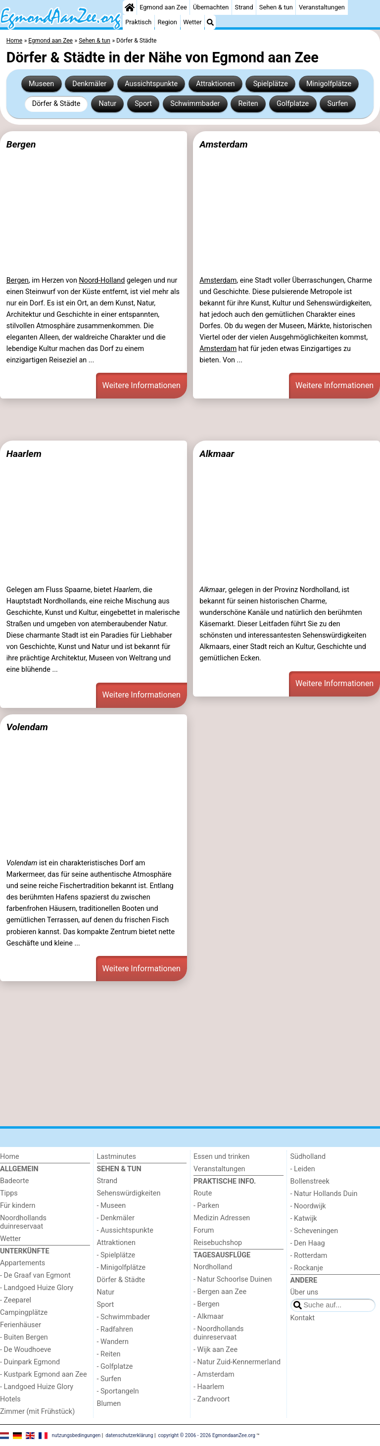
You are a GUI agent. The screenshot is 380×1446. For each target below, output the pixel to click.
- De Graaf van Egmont (35, 1275)
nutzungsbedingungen (76, 1435)
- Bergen (206, 1304)
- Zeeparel (15, 1300)
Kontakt (302, 1318)
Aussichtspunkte (151, 84)
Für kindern (18, 1205)
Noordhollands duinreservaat (23, 1222)
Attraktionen (215, 84)
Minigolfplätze (328, 84)
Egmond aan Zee (163, 7)
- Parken (206, 1205)
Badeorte (14, 1181)
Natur (107, 104)
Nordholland (212, 1267)
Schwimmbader (195, 104)
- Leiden (302, 1169)
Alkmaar (216, 453)
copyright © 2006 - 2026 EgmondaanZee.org (206, 1435)
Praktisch (138, 22)
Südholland (308, 1156)
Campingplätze (24, 1312)
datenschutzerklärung (129, 1435)
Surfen (337, 104)
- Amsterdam (214, 1374)
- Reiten (109, 1354)
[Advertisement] (190, 419)
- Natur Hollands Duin (324, 1194)
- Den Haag (307, 1243)
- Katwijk (303, 1218)
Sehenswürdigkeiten (129, 1193)
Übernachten (211, 7)
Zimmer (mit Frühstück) (37, 1411)
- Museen (111, 1205)
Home (9, 1156)
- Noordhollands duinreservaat (218, 1333)
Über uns (304, 1292)
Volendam (27, 727)
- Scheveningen (314, 1231)
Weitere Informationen (141, 385)
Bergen (21, 144)
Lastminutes (116, 1156)
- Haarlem (208, 1387)
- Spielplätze (116, 1255)
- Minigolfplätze (121, 1267)
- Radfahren (115, 1329)
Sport (143, 104)
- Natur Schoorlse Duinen (232, 1279)
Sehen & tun (276, 7)
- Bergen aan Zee (219, 1292)
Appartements (22, 1263)
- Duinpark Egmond (30, 1362)
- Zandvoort (211, 1399)
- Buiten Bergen (24, 1337)
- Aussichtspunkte (125, 1230)
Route (202, 1193)
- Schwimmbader (123, 1317)
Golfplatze (293, 104)
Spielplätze (270, 84)
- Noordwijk (308, 1206)
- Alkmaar (208, 1316)
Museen (41, 84)
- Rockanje (306, 1268)
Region (167, 22)
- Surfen (109, 1379)
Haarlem (24, 453)
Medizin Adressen (221, 1218)
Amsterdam (223, 144)
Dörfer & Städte (56, 104)
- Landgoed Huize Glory (36, 1288)
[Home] (130, 7)
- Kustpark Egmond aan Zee (43, 1374)
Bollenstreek (310, 1181)
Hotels (10, 1399)
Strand (244, 7)
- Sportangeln (118, 1391)
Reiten (248, 104)
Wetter (192, 22)
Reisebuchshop (217, 1243)
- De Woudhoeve (25, 1350)
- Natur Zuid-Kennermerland (237, 1362)
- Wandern (113, 1342)
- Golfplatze (115, 1366)
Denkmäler (89, 84)
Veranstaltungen (322, 7)
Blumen (109, 1403)
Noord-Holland (102, 280)
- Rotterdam (309, 1255)
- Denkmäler (116, 1218)
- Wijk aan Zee (215, 1350)
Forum (203, 1230)
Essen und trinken (221, 1156)
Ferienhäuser (20, 1325)
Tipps (9, 1193)
